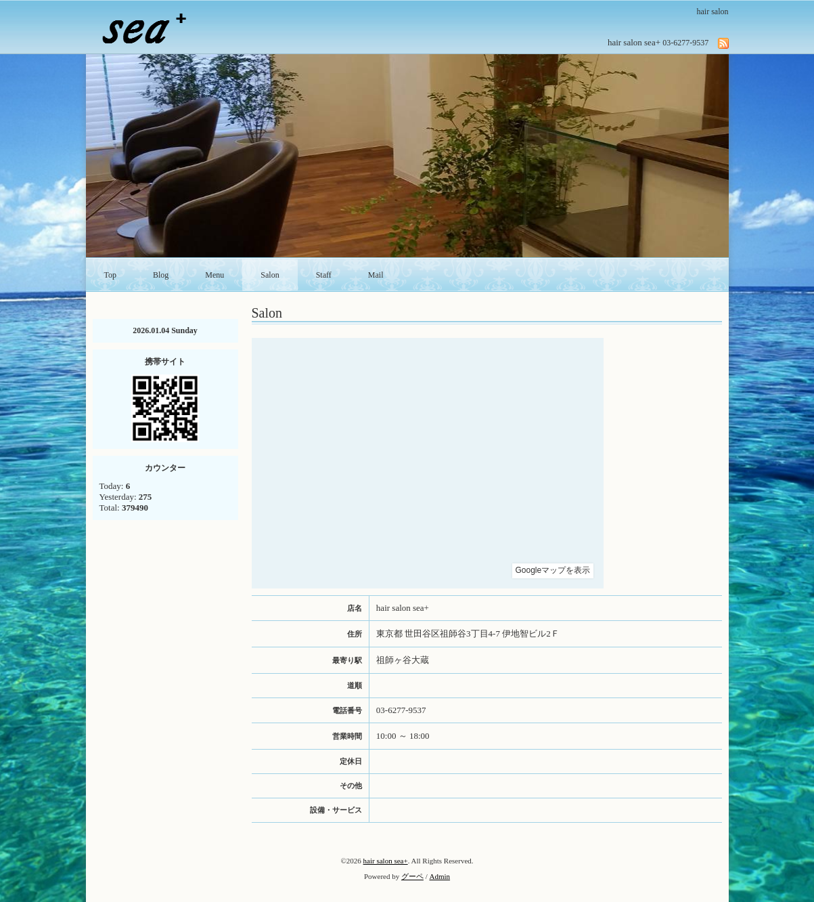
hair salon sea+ (385, 861)
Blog (160, 275)
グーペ (412, 876)
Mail (376, 275)
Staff (324, 275)
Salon (270, 275)
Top (110, 275)
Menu (214, 275)
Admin (440, 876)
